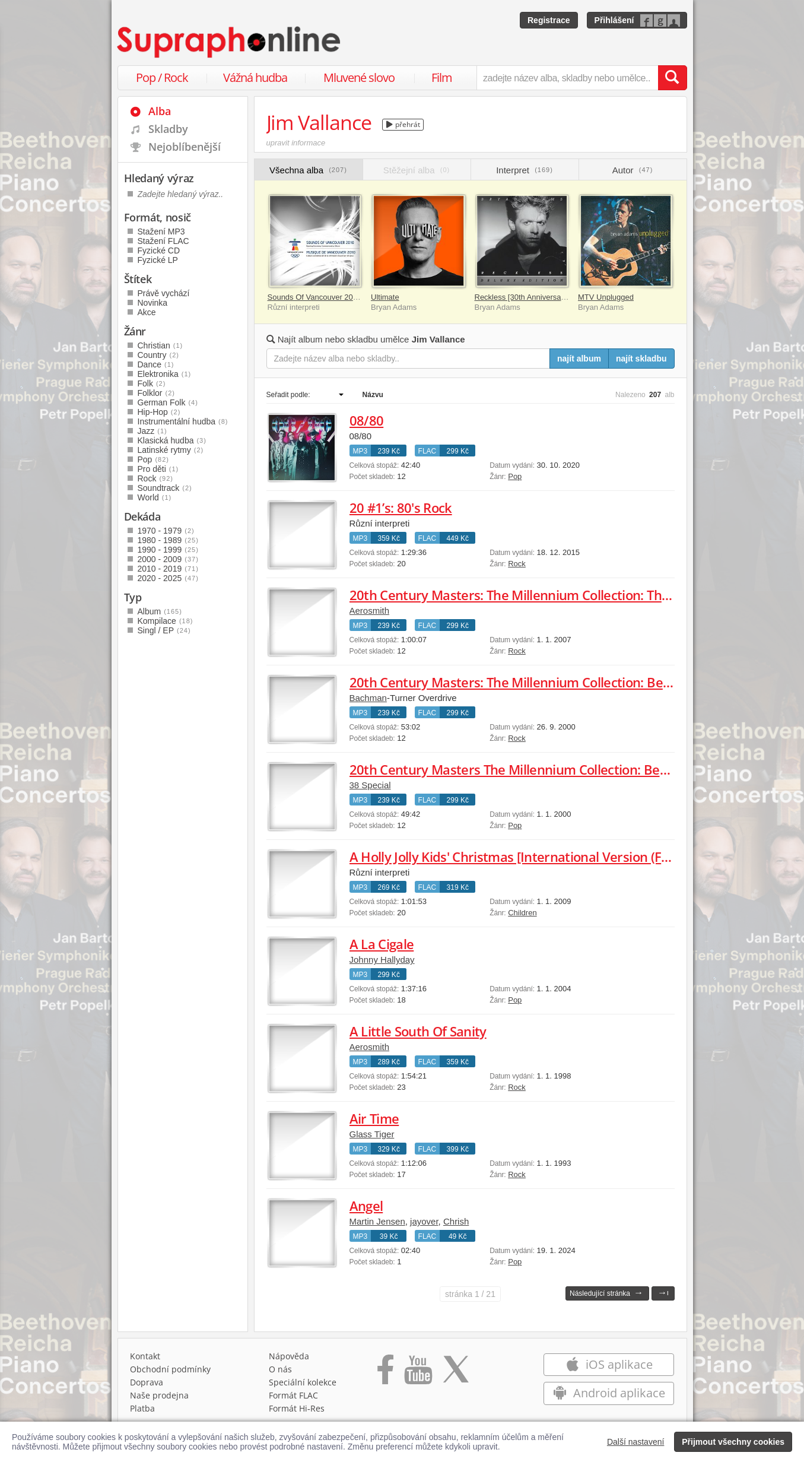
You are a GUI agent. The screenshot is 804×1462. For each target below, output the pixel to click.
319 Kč (458, 887)
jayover (424, 1221)
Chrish (456, 1221)
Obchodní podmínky (170, 1369)
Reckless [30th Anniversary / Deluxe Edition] (550, 297)
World (155, 497)
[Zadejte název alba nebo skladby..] (408, 358)
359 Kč (389, 538)
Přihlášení (614, 20)
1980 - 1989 (168, 540)
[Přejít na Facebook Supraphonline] (385, 1373)
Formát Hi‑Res (297, 1408)
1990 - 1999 (168, 549)
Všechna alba (308, 170)
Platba (142, 1408)
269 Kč (389, 887)
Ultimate (385, 297)
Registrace (548, 20)
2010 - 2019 (168, 568)
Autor (632, 170)
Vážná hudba (255, 77)
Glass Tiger (372, 1134)
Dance (156, 364)
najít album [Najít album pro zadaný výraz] (579, 358)
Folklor (156, 393)
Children (522, 912)
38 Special (370, 785)
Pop (515, 476)
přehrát (403, 124)
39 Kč (389, 1236)
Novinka (153, 302)
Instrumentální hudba (183, 421)
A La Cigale (381, 944)
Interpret (524, 170)
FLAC (427, 451)
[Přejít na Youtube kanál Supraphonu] (418, 1373)
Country (158, 355)
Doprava (146, 1382)
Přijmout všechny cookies (733, 1442)
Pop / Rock (162, 77)
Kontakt (145, 1356)
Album (160, 611)
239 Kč (389, 451)
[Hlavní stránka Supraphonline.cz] (229, 42)
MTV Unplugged (606, 297)
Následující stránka (606, 1292)
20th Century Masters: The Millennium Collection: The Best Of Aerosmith (566, 595)
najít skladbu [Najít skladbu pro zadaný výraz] (641, 358)
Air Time (374, 1118)
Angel (366, 1205)
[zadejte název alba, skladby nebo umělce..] (566, 77)
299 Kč (458, 451)
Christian (160, 345)
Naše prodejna (159, 1395)
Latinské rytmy (171, 450)
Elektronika (165, 374)
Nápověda (289, 1356)
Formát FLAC (293, 1395)
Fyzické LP (158, 260)
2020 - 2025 (168, 578)
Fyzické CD (159, 250)
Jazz (152, 431)
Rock (517, 563)
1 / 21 (470, 1294)
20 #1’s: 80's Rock (400, 507)
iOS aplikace (609, 1364)
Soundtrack (165, 488)
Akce (147, 312)
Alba (159, 111)
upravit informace (296, 142)
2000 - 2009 (168, 559)
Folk (152, 383)
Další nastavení (636, 1442)
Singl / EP (164, 630)
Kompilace (165, 621)
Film (441, 77)
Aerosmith (369, 610)
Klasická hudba (172, 440)
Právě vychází (164, 293)
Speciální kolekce (302, 1382)
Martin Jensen (377, 1221)
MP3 (360, 451)
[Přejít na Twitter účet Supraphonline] (456, 1373)
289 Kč (389, 1062)
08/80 (366, 420)
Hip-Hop (159, 412)
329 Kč (389, 1149)
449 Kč (458, 538)
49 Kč (458, 1236)
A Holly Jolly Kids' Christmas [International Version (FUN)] (518, 856)
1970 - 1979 (166, 530)
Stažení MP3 (161, 231)
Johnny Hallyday (382, 959)
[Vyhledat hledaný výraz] (672, 77)
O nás (280, 1369)
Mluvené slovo (359, 77)
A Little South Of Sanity (418, 1031)
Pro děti (158, 469)
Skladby (168, 129)
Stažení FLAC (163, 241)
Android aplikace (609, 1393)
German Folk (168, 402)
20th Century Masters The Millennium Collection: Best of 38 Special (548, 769)
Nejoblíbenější (184, 146)
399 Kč (458, 1149)
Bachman (368, 698)
